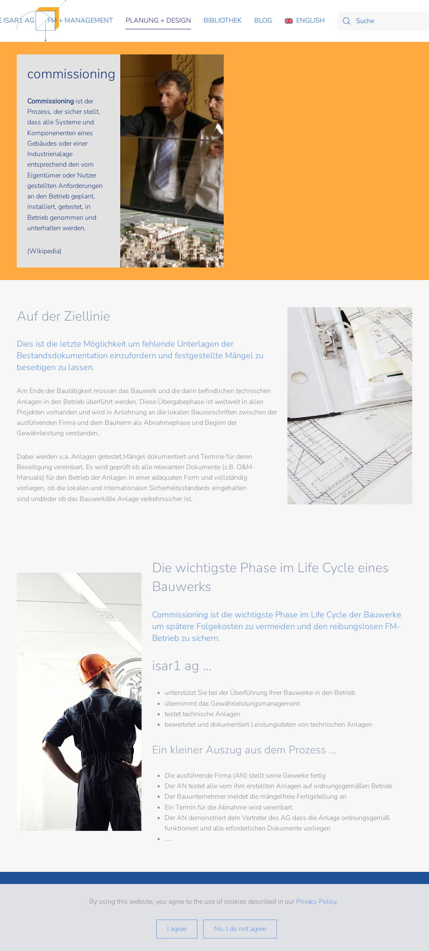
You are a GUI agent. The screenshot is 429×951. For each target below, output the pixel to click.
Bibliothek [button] (223, 20)
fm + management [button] (80, 20)
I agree (176, 928)
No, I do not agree (240, 928)
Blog (263, 20)
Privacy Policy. (318, 901)
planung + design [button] (158, 20)
